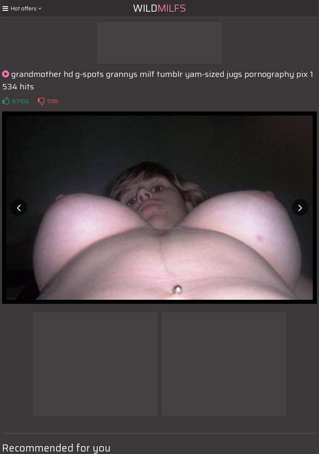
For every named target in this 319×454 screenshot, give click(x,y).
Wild (159, 8)
